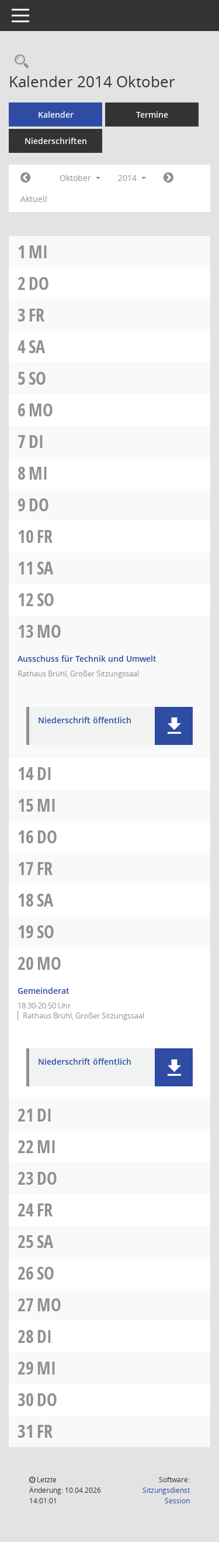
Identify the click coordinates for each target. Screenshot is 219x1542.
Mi (38, 252)
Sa (37, 346)
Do (39, 283)
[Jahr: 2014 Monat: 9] (25, 178)
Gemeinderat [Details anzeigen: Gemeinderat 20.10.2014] (43, 990)
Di (36, 441)
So (37, 378)
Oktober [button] (80, 177)
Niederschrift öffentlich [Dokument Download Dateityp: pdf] (84, 721)
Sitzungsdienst (166, 1495)
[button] (174, 726)
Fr (36, 315)
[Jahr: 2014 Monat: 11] (168, 178)
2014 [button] (132, 177)
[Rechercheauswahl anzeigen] (19, 61)
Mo (41, 410)
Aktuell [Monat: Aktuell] (33, 198)
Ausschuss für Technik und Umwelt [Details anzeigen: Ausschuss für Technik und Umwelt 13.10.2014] (87, 658)
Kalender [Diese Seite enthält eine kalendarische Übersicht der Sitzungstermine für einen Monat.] (56, 114)
